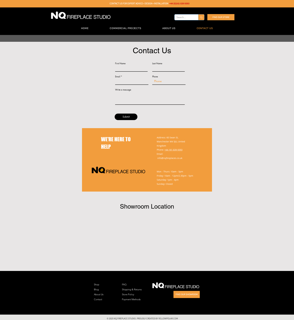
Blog (96, 289)
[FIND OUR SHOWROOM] (186, 294)
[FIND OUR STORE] (220, 17)
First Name (120, 63)
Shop (96, 284)
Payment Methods (131, 299)
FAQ (124, 284)
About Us (98, 294)
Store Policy (128, 294)
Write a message (123, 90)
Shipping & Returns (132, 289)
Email (117, 77)
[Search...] (184, 17)
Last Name (157, 63)
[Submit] (126, 117)
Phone (155, 77)
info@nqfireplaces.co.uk (169, 158)
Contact (98, 299)
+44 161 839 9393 (173, 149)
